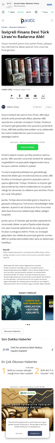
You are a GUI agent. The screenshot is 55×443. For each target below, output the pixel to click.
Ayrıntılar (19, 433)
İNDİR (49, 5)
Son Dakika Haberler (16, 339)
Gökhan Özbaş (13, 107)
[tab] (25, 324)
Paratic (5, 27)
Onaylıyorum (34, 433)
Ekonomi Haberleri (17, 27)
